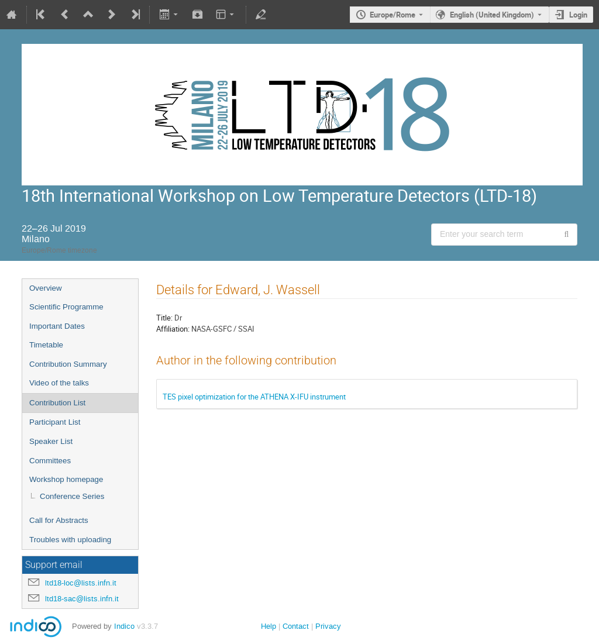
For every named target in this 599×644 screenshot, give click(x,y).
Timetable (46, 344)
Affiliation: (173, 328)
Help (268, 626)
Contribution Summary (68, 364)
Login (578, 14)
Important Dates (57, 326)
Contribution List (57, 402)
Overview (45, 288)
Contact (296, 626)
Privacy (328, 626)
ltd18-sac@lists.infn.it (82, 599)
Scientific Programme (66, 306)
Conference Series (72, 496)
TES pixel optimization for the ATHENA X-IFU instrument (254, 396)
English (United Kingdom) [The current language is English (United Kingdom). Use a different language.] (492, 14)
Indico (124, 626)
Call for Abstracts (58, 520)
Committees (50, 460)
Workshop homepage (66, 479)
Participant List (54, 422)
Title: (164, 317)
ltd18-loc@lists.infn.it (80, 583)
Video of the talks (59, 382)
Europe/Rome (392, 14)
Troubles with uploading (70, 539)
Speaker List (51, 441)
